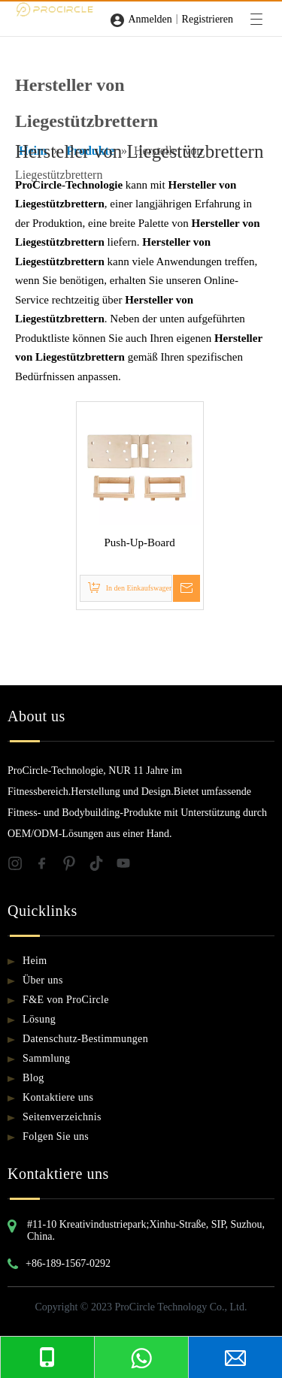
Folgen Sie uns (56, 1136)
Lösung (39, 1019)
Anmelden (149, 19)
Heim (35, 960)
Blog (33, 1077)
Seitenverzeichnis (62, 1117)
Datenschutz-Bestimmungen (85, 1038)
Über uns (43, 980)
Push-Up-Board (140, 542)
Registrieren (207, 19)
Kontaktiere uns (58, 1097)
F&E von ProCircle (66, 999)
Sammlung (46, 1058)
